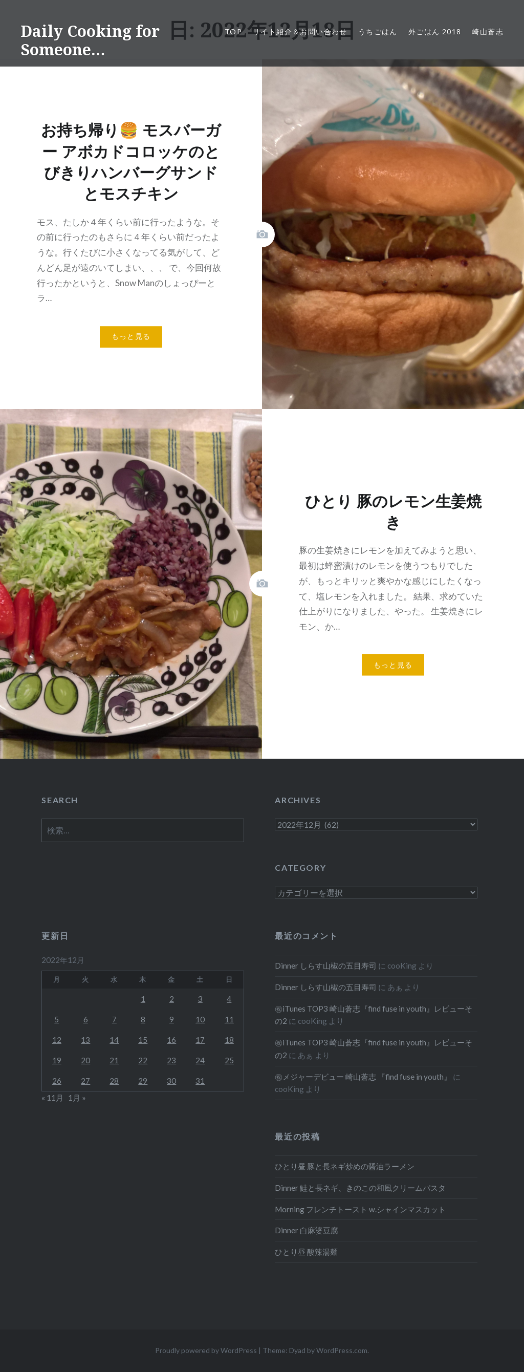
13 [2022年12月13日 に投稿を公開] (85, 1039)
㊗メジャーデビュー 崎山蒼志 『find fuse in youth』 (363, 1076)
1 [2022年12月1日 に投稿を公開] (143, 998)
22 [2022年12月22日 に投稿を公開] (142, 1060)
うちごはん (378, 31)
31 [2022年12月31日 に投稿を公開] (200, 1080)
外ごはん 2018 (435, 31)
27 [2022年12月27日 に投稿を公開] (85, 1080)
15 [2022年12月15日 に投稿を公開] (142, 1039)
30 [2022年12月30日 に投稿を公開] (171, 1080)
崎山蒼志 (488, 31)
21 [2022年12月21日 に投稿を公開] (114, 1060)
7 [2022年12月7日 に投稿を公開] (114, 1019)
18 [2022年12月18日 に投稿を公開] (229, 1039)
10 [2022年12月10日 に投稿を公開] (200, 1019)
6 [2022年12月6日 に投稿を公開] (85, 1019)
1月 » (77, 1097)
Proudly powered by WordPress (206, 1350)
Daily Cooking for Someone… (90, 40)
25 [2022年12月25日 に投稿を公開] (229, 1060)
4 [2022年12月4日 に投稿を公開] (229, 998)
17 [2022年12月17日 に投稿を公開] (200, 1039)
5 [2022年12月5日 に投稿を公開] (56, 1019)
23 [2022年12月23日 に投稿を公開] (171, 1060)
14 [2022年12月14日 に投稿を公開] (114, 1039)
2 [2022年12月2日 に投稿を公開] (171, 998)
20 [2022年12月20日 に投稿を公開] (85, 1060)
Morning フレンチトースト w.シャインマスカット (360, 1209)
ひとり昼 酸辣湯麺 (306, 1251)
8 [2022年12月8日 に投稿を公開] (143, 1019)
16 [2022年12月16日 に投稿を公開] (171, 1039)
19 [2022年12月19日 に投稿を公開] (56, 1060)
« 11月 (52, 1097)
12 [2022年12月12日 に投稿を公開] (56, 1039)
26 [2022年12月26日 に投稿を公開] (56, 1080)
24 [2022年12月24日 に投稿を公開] (200, 1060)
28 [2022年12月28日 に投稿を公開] (114, 1080)
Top (233, 31)
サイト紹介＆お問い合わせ (300, 31)
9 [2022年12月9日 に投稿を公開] (171, 1019)
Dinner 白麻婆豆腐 (306, 1230)
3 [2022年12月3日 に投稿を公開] (200, 998)
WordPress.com (341, 1350)
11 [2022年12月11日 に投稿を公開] (229, 1019)
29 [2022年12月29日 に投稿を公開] (142, 1080)
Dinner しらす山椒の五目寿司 (326, 965)
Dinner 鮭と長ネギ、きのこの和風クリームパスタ (360, 1187)
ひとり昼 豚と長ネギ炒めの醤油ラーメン (344, 1166)
